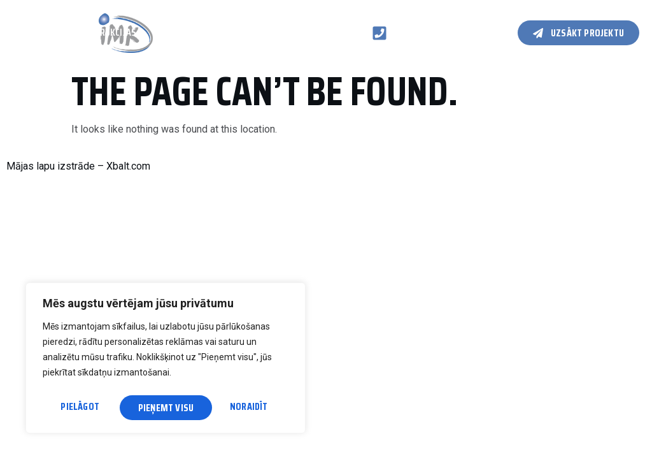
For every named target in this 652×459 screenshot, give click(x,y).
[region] (165, 360)
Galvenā (25, 20)
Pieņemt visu (243, 408)
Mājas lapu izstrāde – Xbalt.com (78, 166)
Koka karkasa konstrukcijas (74, 33)
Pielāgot (79, 408)
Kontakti (33, 46)
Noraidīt (157, 408)
